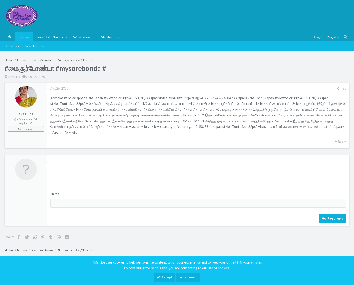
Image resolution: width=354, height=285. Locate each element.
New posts (14, 46)
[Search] (345, 36)
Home (10, 36)
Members (108, 37)
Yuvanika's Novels (49, 37)
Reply (342, 141)
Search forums (35, 46)
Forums (24, 37)
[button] (66, 36)
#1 (344, 88)
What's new (82, 37)
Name (54, 194)
